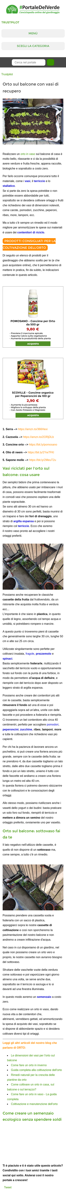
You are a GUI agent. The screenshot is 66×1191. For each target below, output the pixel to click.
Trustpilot (10, 22)
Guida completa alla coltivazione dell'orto (36, 1069)
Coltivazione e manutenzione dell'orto (34, 1103)
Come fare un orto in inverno (29, 1065)
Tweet (8, 1187)
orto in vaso (27, 153)
